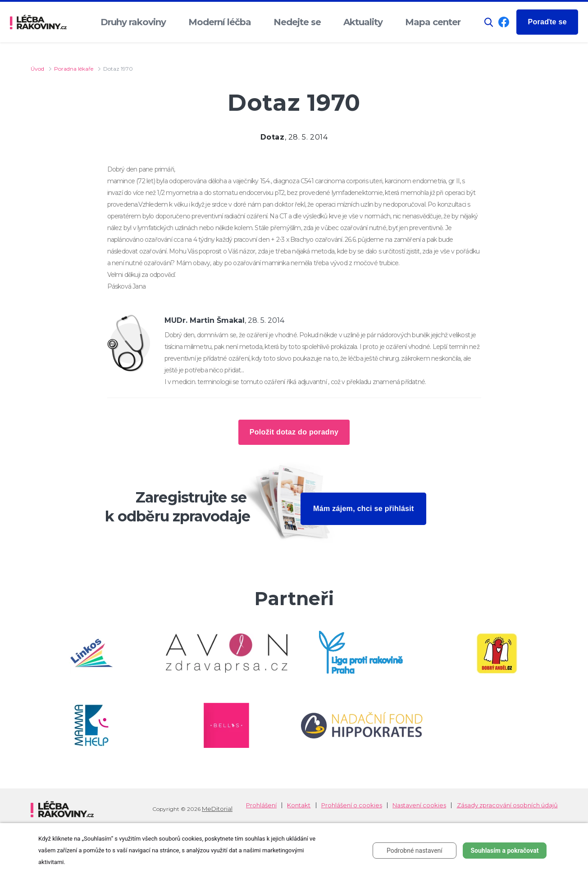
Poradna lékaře (73, 68)
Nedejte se (297, 22)
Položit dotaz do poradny (294, 432)
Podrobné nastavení (414, 850)
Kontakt (298, 805)
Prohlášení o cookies (351, 805)
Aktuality (363, 22)
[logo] (38, 22)
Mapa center (432, 22)
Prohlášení (261, 805)
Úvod (37, 68)
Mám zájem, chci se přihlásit (363, 508)
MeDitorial (217, 808)
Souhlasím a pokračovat (504, 850)
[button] (488, 22)
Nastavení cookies (419, 805)
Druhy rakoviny (133, 22)
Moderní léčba (219, 22)
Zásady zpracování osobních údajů (507, 805)
